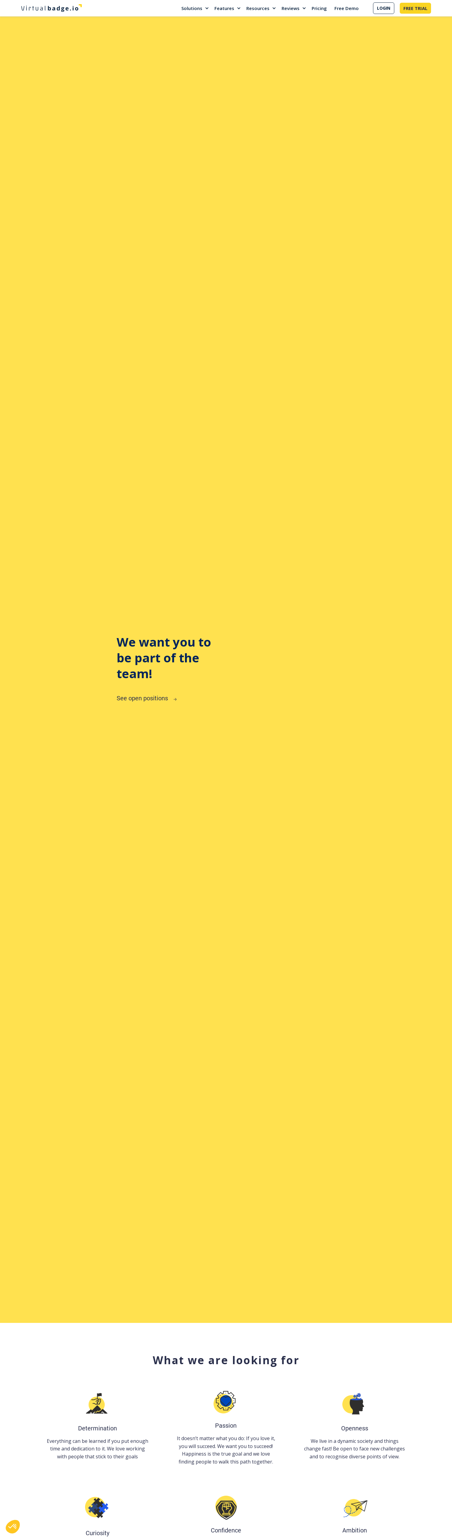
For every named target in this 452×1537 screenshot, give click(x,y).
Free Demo (346, 8)
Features (224, 8)
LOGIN (383, 8)
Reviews (291, 8)
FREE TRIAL (415, 8)
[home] (51, 8)
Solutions (191, 8)
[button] (195, 8)
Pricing (319, 8)
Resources (257, 8)
